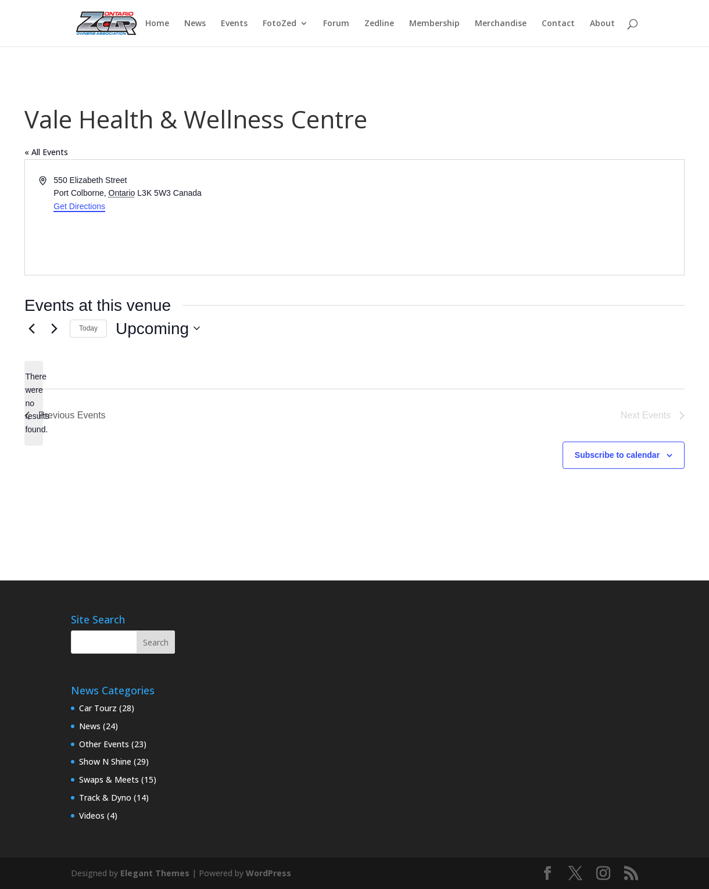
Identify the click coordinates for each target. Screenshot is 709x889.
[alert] (33, 403)
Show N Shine (105, 761)
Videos (92, 815)
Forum (336, 23)
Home (157, 23)
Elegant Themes (154, 873)
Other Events (104, 744)
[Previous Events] (31, 328)
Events (234, 23)
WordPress (268, 873)
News (195, 23)
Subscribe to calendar (617, 455)
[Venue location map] (518, 217)
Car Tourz (98, 708)
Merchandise (501, 23)
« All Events (46, 151)
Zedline (379, 23)
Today (88, 328)
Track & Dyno (105, 797)
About (602, 23)
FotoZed (279, 23)
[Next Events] (54, 328)
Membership (434, 23)
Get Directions (79, 206)
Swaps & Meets (109, 779)
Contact (558, 23)
